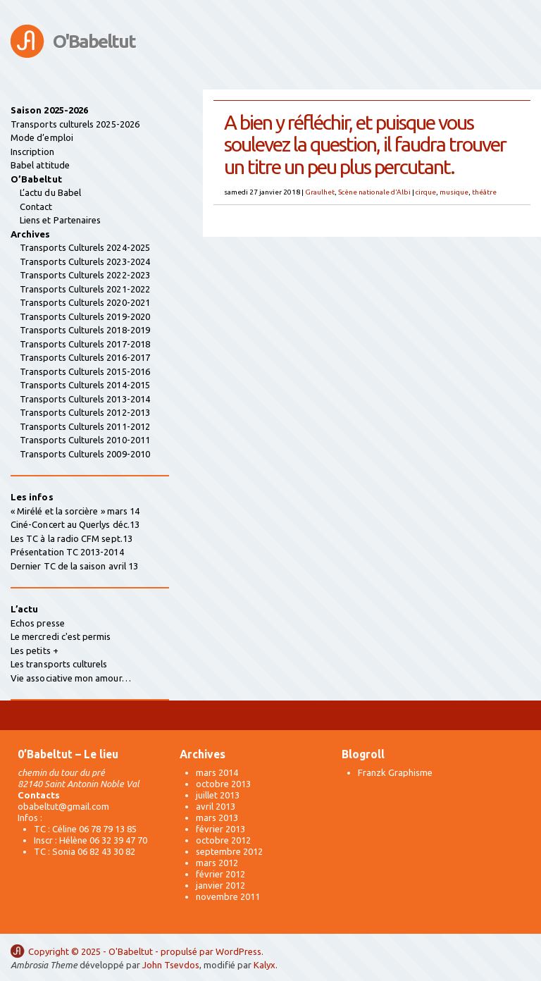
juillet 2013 (218, 795)
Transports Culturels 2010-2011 (85, 440)
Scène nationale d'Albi (374, 192)
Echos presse (38, 623)
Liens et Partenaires (60, 220)
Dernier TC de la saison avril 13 (74, 566)
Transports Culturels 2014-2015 (85, 385)
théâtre (484, 192)
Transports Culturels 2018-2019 (85, 330)
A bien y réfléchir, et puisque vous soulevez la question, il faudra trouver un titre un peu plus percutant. (365, 144)
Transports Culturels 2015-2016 (85, 371)
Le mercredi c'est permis (61, 636)
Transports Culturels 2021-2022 (85, 289)
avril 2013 (215, 806)
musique (454, 192)
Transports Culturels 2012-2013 (85, 412)
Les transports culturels (59, 664)
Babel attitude (40, 165)
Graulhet (320, 192)
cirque (426, 192)
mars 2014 (217, 772)
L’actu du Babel (50, 192)
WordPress (238, 951)
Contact (36, 206)
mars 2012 (217, 863)
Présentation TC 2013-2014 (67, 552)
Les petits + (34, 650)
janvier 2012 (220, 885)
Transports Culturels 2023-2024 (85, 261)
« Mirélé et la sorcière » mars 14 (75, 511)
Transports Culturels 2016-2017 (85, 357)
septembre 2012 (229, 851)
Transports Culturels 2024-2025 (85, 247)
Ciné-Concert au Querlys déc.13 (75, 524)
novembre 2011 (228, 896)
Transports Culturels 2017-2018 (85, 344)
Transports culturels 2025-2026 (75, 124)
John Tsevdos (170, 965)
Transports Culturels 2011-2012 (85, 426)
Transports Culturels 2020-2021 (85, 302)
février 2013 (220, 829)
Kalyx (264, 965)
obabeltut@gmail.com (63, 806)
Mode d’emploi (42, 137)
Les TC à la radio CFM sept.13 (71, 538)
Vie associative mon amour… (71, 678)
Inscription (32, 151)
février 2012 (220, 874)
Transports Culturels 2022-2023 (85, 275)
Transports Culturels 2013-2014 (85, 399)
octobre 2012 (223, 840)
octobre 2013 (223, 784)
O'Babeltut (94, 41)
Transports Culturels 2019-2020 (85, 316)
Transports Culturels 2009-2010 (85, 454)
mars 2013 (217, 817)
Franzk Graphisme (395, 772)
